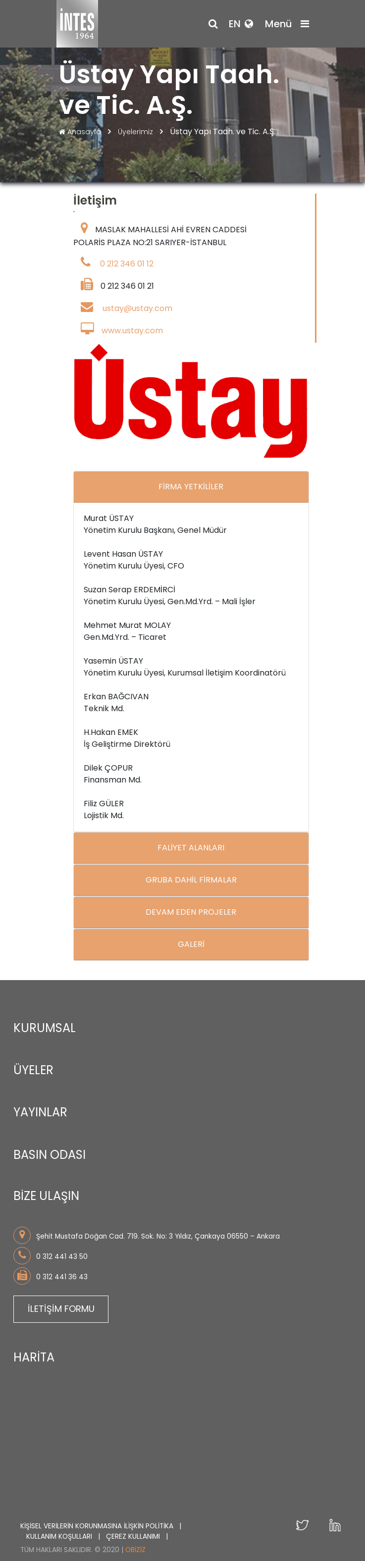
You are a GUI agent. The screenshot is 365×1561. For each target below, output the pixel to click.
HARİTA (33, 1354)
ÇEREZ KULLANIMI (134, 1530)
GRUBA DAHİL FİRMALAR (191, 880)
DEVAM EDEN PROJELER (191, 912)
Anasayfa (81, 132)
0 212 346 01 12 (127, 264)
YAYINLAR (40, 1113)
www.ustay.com (132, 331)
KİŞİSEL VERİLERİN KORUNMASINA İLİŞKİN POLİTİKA (97, 1520)
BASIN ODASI (49, 1155)
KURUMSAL (44, 1028)
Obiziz (135, 1544)
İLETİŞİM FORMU (61, 1306)
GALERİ (191, 944)
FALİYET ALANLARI (190, 848)
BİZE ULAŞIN (46, 1197)
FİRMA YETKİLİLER (190, 487)
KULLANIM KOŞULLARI (60, 1530)
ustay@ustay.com (137, 308)
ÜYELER (33, 1070)
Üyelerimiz (136, 132)
